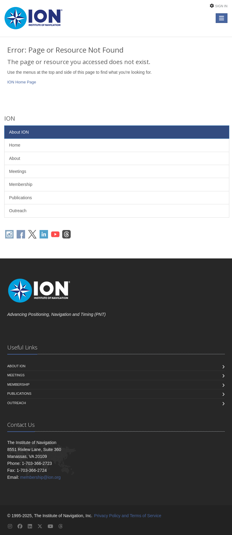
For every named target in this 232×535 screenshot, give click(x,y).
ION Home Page (21, 82)
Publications (20, 197)
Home (14, 145)
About (14, 158)
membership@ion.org (40, 477)
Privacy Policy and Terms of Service (127, 515)
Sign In (221, 6)
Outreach (18, 210)
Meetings (17, 171)
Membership (20, 184)
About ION (19, 132)
